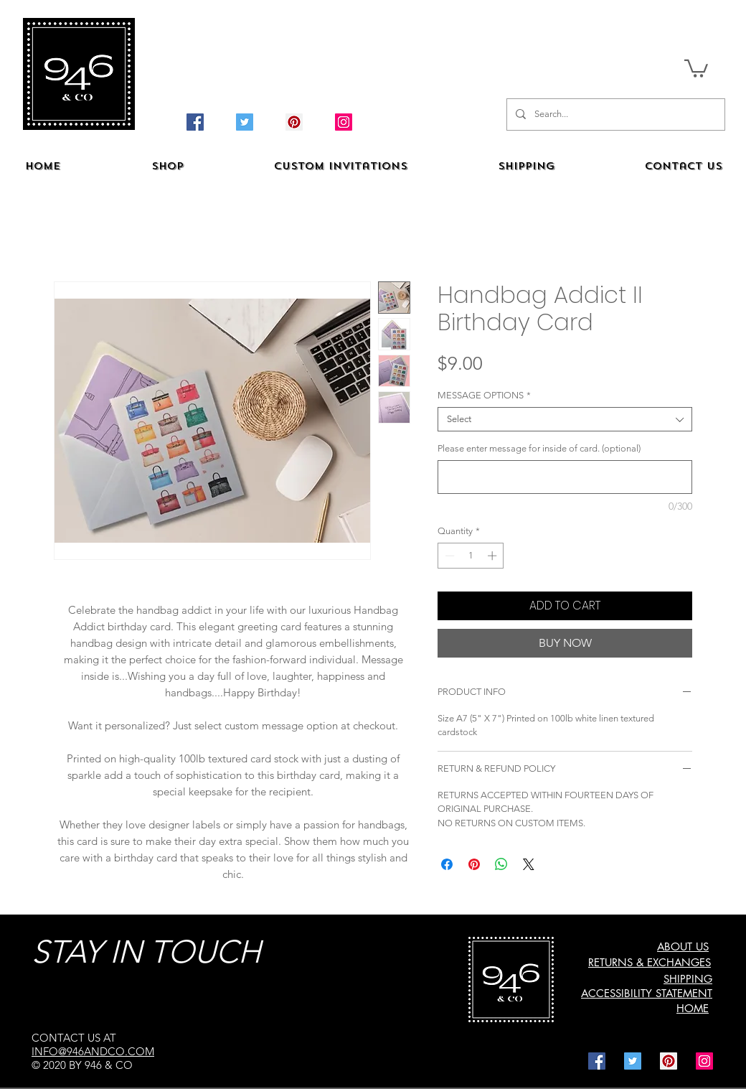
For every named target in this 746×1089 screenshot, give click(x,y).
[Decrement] (448, 555)
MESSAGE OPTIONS (484, 395)
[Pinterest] (294, 122)
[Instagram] (343, 122)
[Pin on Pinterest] (474, 864)
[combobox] (565, 419)
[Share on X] (528, 864)
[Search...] (614, 114)
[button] (696, 67)
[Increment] (493, 555)
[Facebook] (195, 122)
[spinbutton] (471, 555)
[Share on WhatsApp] (501, 864)
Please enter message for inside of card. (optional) (539, 448)
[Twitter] (244, 122)
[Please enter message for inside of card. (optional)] (564, 477)
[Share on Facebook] (446, 864)
